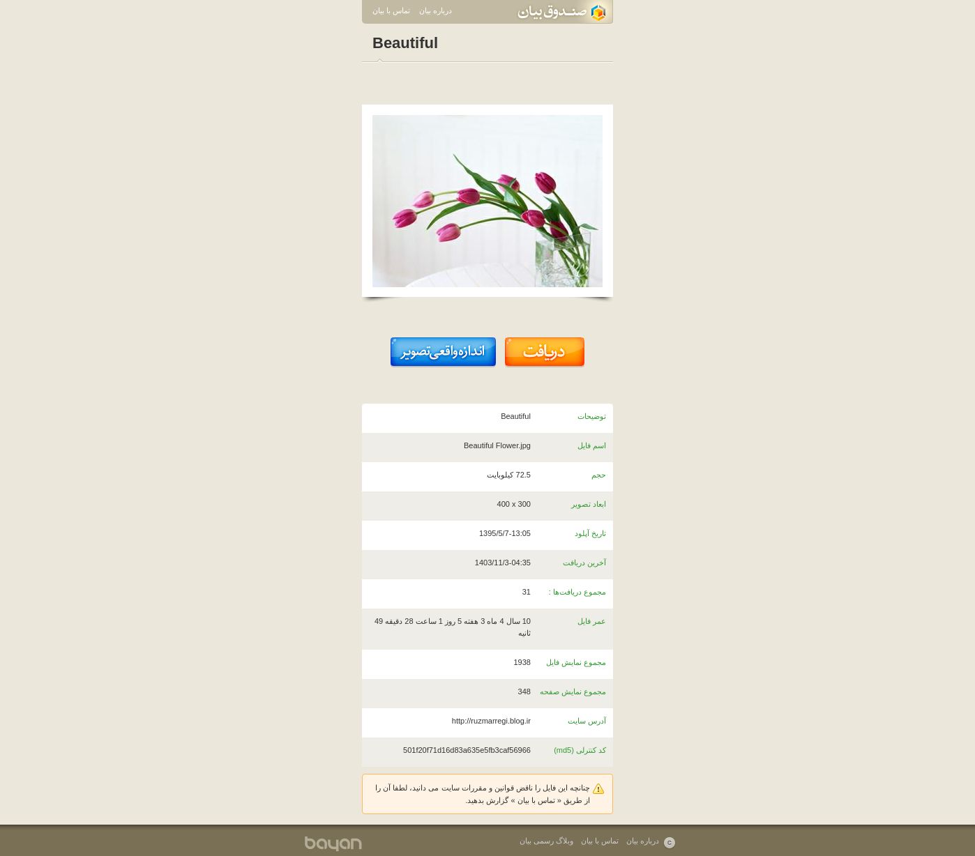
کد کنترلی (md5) (580, 750)
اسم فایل (591, 445)
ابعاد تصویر (588, 504)
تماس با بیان (391, 10)
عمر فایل (591, 621)
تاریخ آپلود (590, 533)
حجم (598, 475)
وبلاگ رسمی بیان (546, 840)
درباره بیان (435, 10)
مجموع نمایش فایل (576, 662)
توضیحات (591, 416)
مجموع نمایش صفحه (573, 691)
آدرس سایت (587, 721)
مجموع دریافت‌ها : (577, 592)
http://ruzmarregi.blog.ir (491, 721)
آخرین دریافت (584, 562)
